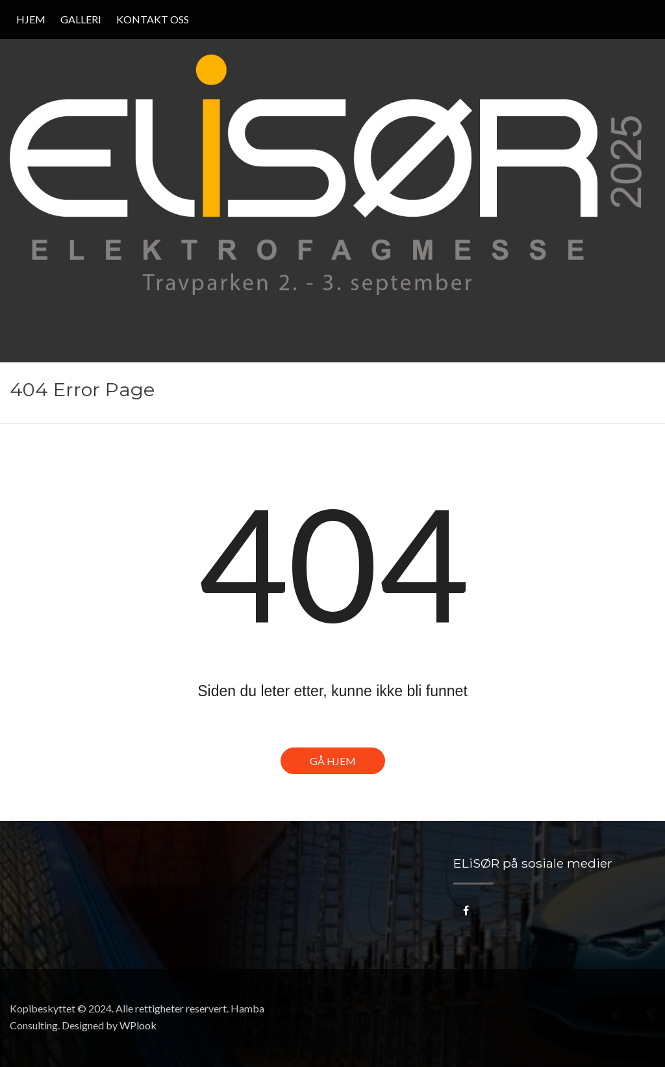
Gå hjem (333, 761)
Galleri (80, 19)
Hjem (30, 19)
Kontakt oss (152, 19)
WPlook (138, 1025)
